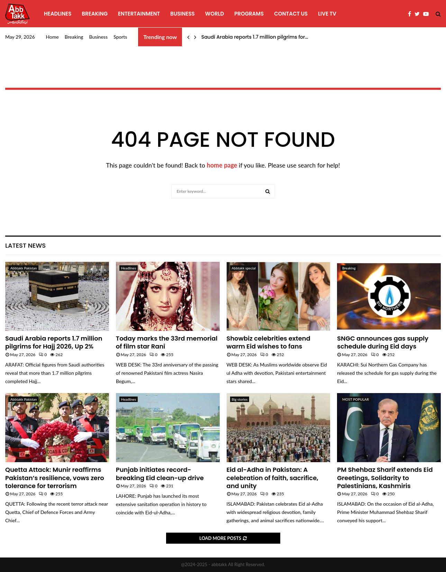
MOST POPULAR (355, 399)
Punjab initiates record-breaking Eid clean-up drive (160, 473)
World (214, 13)
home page (222, 165)
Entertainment (139, 13)
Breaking (95, 13)
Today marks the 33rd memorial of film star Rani (167, 342)
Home (52, 37)
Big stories (240, 399)
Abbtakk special (244, 268)
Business (182, 13)
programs (249, 13)
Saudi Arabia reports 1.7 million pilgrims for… (254, 37)
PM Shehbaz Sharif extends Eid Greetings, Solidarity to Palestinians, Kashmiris (385, 477)
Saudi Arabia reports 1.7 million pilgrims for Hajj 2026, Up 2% (53, 342)
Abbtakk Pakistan (23, 268)
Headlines (57, 13)
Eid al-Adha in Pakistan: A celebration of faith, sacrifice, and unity (272, 477)
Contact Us (291, 13)
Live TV (327, 13)
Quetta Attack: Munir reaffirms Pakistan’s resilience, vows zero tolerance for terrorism (54, 477)
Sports (120, 37)
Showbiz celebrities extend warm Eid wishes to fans (268, 342)
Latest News (25, 245)
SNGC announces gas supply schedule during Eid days (382, 342)
